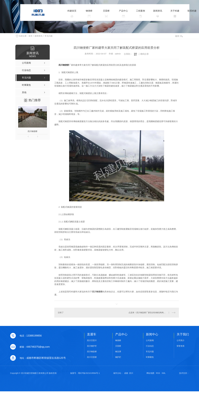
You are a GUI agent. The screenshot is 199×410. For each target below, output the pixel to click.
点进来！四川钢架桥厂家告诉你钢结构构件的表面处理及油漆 (152, 312)
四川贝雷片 (92, 340)
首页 (30, 36)
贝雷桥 (118, 346)
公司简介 (180, 340)
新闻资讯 (38, 36)
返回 (179, 36)
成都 (126, 373)
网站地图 (150, 373)
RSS (158, 373)
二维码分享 (143, 54)
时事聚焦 (150, 357)
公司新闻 (150, 340)
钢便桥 (118, 340)
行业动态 (150, 346)
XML (164, 373)
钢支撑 (118, 352)
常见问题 (49, 36)
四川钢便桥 (32, 131)
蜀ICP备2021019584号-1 (89, 373)
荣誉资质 (180, 346)
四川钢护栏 (92, 346)
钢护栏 (118, 357)
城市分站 (117, 373)
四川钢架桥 (92, 352)
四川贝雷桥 (92, 357)
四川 (131, 373)
